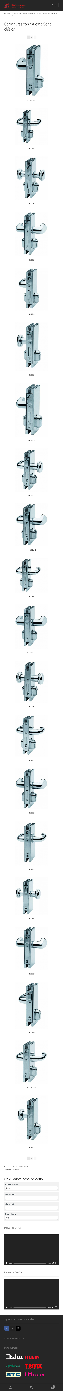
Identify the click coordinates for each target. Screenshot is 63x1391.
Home (8, 13)
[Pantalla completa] (56, 1263)
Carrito (48, 1386)
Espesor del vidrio (11, 1184)
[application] (31, 1249)
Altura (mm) (9, 1204)
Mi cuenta (10, 1387)
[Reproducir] (7, 1263)
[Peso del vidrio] (31, 1218)
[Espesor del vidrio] (31, 1188)
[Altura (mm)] (31, 1208)
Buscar (31, 1387)
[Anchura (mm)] (31, 1198)
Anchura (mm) (10, 1194)
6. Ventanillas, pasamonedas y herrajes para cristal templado (30, 13)
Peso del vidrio (10, 1214)
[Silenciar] (53, 1263)
